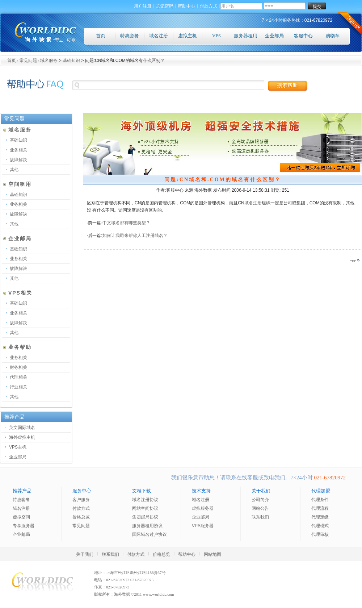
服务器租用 (245, 35)
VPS (216, 35)
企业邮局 (274, 35)
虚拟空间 (21, 517)
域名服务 (49, 60)
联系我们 (260, 517)
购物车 (332, 35)
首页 (100, 35)
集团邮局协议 (145, 517)
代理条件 (320, 499)
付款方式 (208, 6)
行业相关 (18, 387)
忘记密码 (164, 6)
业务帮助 (17, 347)
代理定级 (320, 517)
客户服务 (81, 499)
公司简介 (260, 499)
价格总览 (81, 517)
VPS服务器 (203, 525)
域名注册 (158, 35)
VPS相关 (17, 293)
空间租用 (17, 184)
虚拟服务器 (203, 508)
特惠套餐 (129, 35)
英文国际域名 (22, 427)
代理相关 (18, 377)
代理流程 (320, 508)
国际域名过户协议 (149, 534)
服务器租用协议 (147, 525)
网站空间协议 (145, 508)
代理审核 (320, 534)
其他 (14, 169)
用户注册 (142, 6)
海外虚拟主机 (22, 437)
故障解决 (18, 159)
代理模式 (320, 525)
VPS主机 (17, 447)
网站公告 (260, 508)
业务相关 (18, 150)
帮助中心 (186, 6)
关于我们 (84, 554)
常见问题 (28, 60)
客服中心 (303, 35)
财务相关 (18, 367)
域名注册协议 (145, 499)
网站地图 (212, 554)
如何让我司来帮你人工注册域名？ (135, 235)
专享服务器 (23, 525)
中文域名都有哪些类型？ (126, 222)
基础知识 (71, 60)
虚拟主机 (187, 35)
